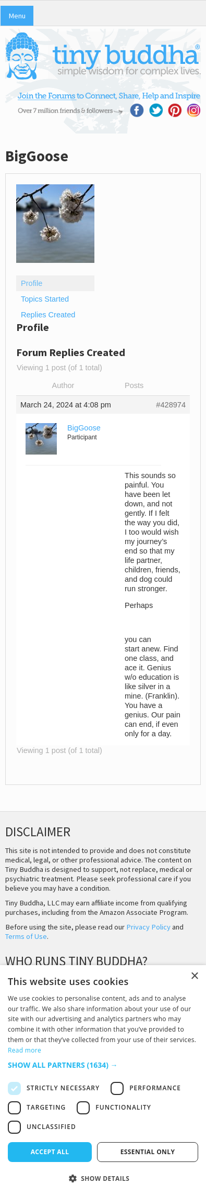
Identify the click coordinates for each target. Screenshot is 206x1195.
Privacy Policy (148, 927)
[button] (103, 1065)
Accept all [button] (50, 1151)
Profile (31, 283)
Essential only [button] (147, 1151)
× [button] (194, 976)
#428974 (171, 405)
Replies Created (48, 315)
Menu (17, 15)
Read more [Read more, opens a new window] (24, 1050)
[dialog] (103, 1080)
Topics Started (45, 299)
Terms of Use (26, 936)
